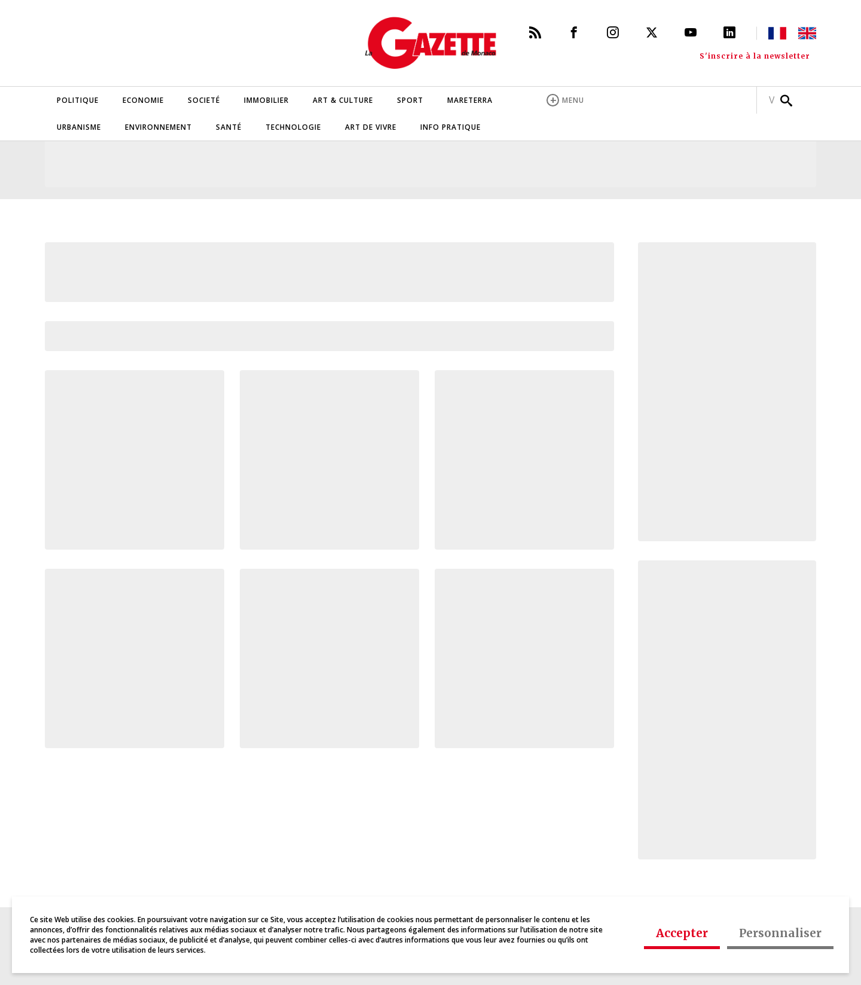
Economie (143, 100)
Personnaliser (780, 933)
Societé (204, 100)
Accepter (682, 933)
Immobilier (266, 100)
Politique (78, 100)
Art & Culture (343, 100)
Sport (410, 100)
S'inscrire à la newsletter (755, 56)
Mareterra (470, 100)
